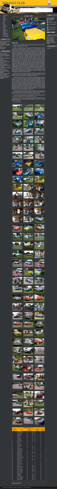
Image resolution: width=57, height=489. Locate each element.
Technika (4, 25)
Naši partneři (5, 30)
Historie (4, 16)
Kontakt (4, 29)
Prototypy (4, 19)
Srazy (4, 27)
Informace (5, 26)
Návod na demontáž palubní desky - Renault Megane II (4, 71)
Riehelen (29, 487)
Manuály (4, 32)
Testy (4, 23)
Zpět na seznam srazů (16, 483)
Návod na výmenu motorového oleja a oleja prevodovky (4, 61)
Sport (4, 22)
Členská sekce (5, 36)
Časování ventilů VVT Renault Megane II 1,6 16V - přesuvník (5, 65)
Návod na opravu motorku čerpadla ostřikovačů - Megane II (5, 77)
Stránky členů (5, 33)
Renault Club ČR (20, 487)
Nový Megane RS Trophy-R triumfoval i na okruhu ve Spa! (5, 45)
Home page (5, 15)
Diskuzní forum (5, 34)
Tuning (4, 20)
